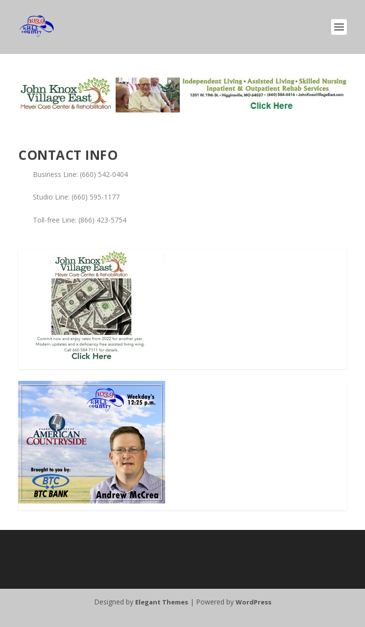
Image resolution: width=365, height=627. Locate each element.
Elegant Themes (161, 602)
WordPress (253, 602)
